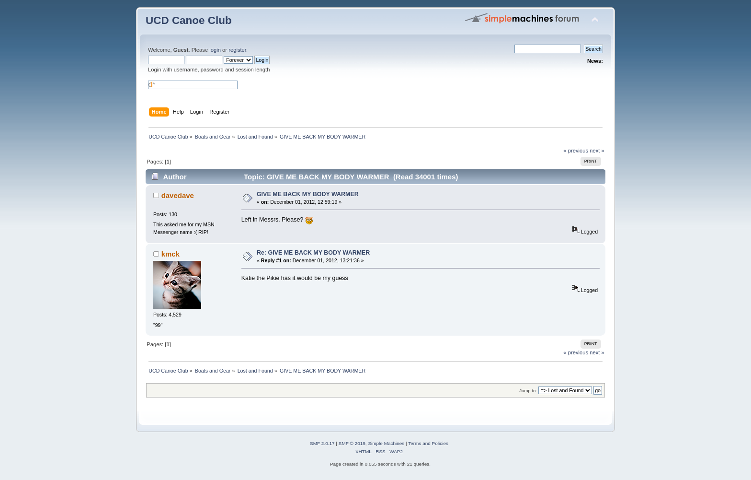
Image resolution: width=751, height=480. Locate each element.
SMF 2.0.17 (322, 443)
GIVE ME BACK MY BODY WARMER (308, 194)
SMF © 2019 (352, 443)
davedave (177, 195)
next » (597, 150)
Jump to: (528, 390)
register (237, 50)
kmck (170, 254)
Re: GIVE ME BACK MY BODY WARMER (313, 252)
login (215, 50)
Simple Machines (386, 443)
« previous (575, 150)
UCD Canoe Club (189, 20)
